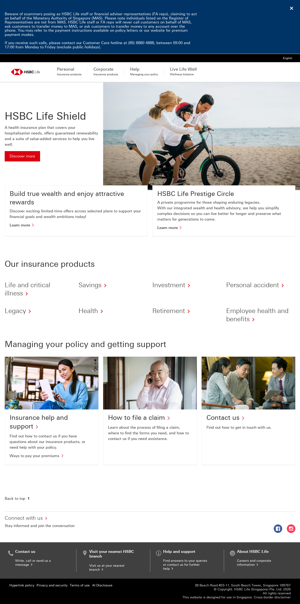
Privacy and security (52, 585)
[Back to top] (18, 498)
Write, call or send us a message (33, 563)
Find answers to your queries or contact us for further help (185, 565)
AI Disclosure (102, 585)
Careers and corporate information (254, 563)
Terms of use (80, 585)
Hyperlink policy (21, 585)
